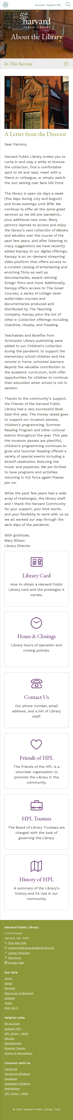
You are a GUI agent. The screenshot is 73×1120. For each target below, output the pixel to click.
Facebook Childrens (17, 1073)
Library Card (36, 575)
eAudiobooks (12, 1043)
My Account (12, 1023)
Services (9, 988)
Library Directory (19, 952)
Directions (14, 957)
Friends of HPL (36, 757)
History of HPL (36, 879)
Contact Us (36, 696)
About (8, 983)
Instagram (11, 1078)
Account (40, 5)
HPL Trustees (36, 818)
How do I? (11, 1007)
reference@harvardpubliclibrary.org (31, 947)
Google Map (16, 962)
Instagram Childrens (17, 1083)
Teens (8, 1002)
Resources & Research (18, 993)
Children (9, 998)
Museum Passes (14, 1048)
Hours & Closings (36, 636)
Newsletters (12, 1088)
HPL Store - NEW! (16, 1033)
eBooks (9, 1038)
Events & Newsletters (18, 1053)
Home (8, 978)
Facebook (10, 1069)
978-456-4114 (17, 943)
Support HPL (54, 5)
